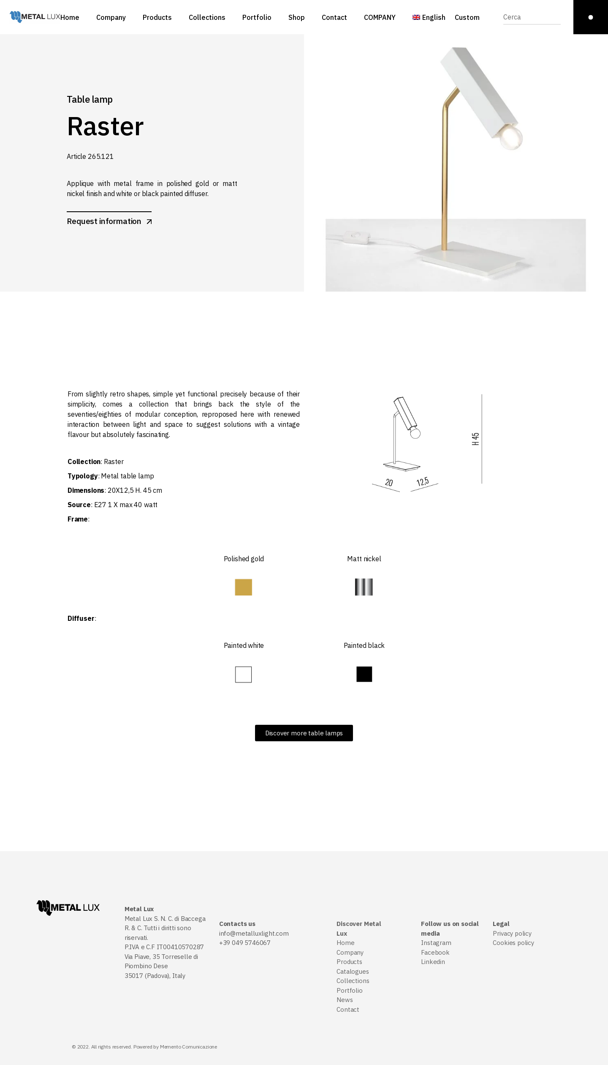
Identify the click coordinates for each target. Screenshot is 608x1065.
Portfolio (349, 990)
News (345, 1000)
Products (349, 962)
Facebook (435, 952)
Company (350, 952)
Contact (348, 1009)
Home (345, 943)
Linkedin (433, 962)
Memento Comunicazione (188, 1046)
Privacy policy (512, 933)
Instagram (436, 943)
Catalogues (353, 971)
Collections (353, 981)
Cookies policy (513, 943)
